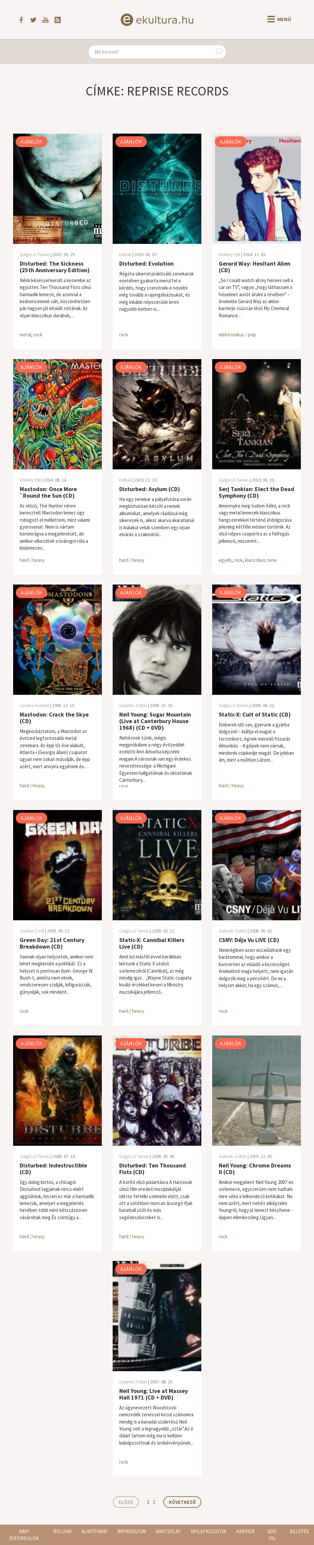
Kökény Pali (229, 254)
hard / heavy (32, 560)
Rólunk (62, 1531)
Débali (125, 254)
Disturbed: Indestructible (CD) (53, 1169)
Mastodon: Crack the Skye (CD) (54, 718)
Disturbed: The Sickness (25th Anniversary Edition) (55, 267)
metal (25, 334)
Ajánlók (31, 141)
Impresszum (131, 1531)
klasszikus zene (261, 560)
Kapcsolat (168, 1531)
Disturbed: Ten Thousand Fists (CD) (152, 1169)
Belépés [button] (299, 1531)
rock (38, 334)
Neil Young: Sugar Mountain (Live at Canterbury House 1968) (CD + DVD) (155, 721)
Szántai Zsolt (32, 931)
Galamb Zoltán (133, 705)
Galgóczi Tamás (35, 254)
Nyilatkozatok (208, 1531)
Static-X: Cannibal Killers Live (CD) (151, 943)
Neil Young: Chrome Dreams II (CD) (255, 1169)
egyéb (225, 560)
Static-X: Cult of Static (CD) (255, 714)
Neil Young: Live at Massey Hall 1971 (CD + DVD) (153, 1394)
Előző (126, 1502)
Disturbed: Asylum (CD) (149, 489)
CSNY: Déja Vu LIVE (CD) (249, 940)
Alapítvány (94, 1531)
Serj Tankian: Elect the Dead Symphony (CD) (256, 492)
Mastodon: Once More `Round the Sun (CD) (48, 492)
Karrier (245, 1531)
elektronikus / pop (237, 334)
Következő (182, 1502)
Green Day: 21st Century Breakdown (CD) (52, 943)
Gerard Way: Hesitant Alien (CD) (254, 267)
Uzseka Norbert (34, 705)
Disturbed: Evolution (146, 263)
